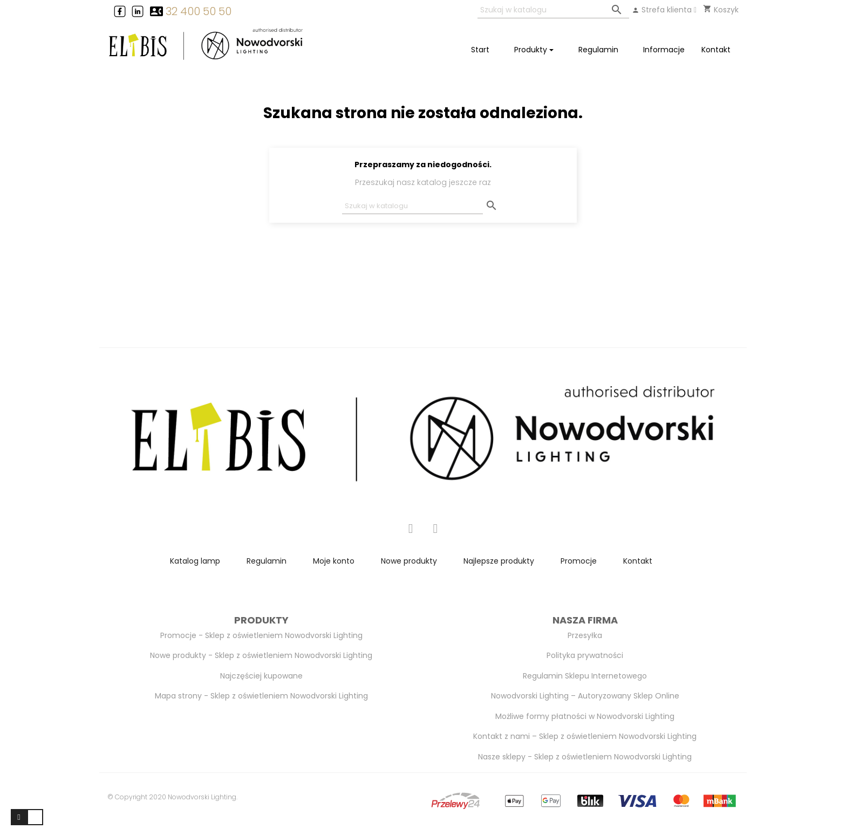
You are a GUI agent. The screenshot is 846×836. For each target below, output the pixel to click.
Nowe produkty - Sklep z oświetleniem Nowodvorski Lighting (261, 655)
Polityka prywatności (585, 655)
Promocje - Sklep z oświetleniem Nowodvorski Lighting (261, 635)
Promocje (579, 561)
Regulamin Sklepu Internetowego (585, 675)
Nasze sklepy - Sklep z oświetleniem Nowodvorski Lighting (585, 756)
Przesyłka (585, 635)
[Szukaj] (553, 10)
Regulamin (266, 561)
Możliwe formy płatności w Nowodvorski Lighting (584, 716)
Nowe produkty (409, 561)
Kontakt (637, 561)
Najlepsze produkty (498, 561)
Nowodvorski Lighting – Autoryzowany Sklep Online (585, 695)
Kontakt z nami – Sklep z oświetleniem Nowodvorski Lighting (585, 736)
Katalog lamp (195, 561)
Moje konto (333, 561)
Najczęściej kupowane (261, 675)
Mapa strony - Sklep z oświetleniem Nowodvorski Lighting (261, 695)
